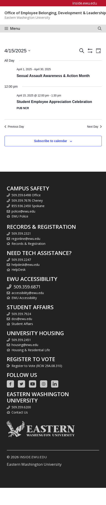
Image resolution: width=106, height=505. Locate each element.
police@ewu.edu (23, 211)
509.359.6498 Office (26, 195)
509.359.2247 (21, 259)
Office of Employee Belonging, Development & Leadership (55, 12)
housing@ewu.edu (25, 345)
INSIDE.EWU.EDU (33, 457)
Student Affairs (22, 324)
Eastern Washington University (34, 464)
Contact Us (20, 412)
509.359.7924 (21, 314)
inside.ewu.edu (84, 3)
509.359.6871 (27, 287)
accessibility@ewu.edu (28, 293)
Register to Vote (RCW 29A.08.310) (37, 366)
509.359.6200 (21, 407)
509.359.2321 (21, 233)
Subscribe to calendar (50, 141)
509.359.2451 (21, 340)
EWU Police (20, 216)
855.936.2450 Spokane (28, 206)
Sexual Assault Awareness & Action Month (53, 76)
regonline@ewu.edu (26, 238)
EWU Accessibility (24, 298)
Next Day (94, 126)
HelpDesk (19, 269)
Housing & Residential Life (31, 350)
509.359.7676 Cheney (27, 200)
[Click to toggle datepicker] (18, 50)
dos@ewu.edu (22, 319)
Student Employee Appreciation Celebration (54, 102)
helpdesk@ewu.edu (26, 264)
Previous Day (14, 126)
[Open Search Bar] (99, 29)
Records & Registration (28, 243)
